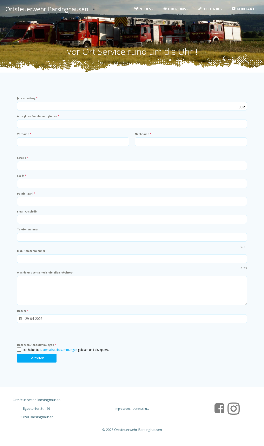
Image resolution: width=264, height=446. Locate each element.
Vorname (25, 136)
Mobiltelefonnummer (32, 254)
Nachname (143, 136)
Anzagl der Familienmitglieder (39, 119)
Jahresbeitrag (28, 101)
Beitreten (37, 361)
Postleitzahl (27, 196)
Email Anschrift (28, 214)
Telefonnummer (28, 232)
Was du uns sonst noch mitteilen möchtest (46, 275)
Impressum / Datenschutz (132, 412)
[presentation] (49, 337)
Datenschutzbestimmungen (37, 348)
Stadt (22, 178)
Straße (23, 160)
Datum (23, 314)
